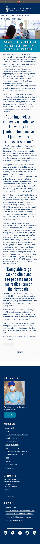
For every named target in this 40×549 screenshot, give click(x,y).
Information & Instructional (16, 451)
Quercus (8, 461)
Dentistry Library (12, 438)
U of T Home (4, 2)
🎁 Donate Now (21, 2)
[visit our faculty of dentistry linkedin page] (5, 533)
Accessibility (10, 428)
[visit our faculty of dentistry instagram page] (13, 533)
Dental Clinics (10, 507)
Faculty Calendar (11, 441)
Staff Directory (11, 464)
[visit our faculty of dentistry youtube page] (34, 533)
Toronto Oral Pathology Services (18, 517)
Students (12, 15)
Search (13, 2)
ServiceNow (10, 468)
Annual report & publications (16, 434)
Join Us (10, 415)
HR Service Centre (12, 448)
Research (4, 15)
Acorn (7, 431)
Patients (20, 15)
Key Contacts (9, 496)
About (20, 19)
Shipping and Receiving (14, 520)
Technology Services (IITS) (15, 454)
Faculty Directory (11, 445)
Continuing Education (8, 19)
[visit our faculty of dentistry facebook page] (20, 533)
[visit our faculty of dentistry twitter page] (27, 533)
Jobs (7, 458)
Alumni (27, 15)
